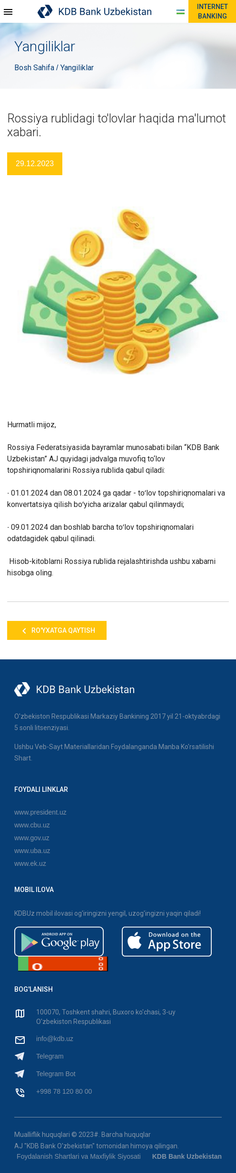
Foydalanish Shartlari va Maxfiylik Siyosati (79, 1156)
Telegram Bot (55, 1074)
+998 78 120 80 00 (64, 1091)
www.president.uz (40, 812)
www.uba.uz (32, 850)
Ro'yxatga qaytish (57, 631)
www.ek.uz (30, 863)
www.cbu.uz (32, 825)
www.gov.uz (31, 838)
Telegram (50, 1056)
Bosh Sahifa (35, 67)
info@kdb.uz (54, 1038)
